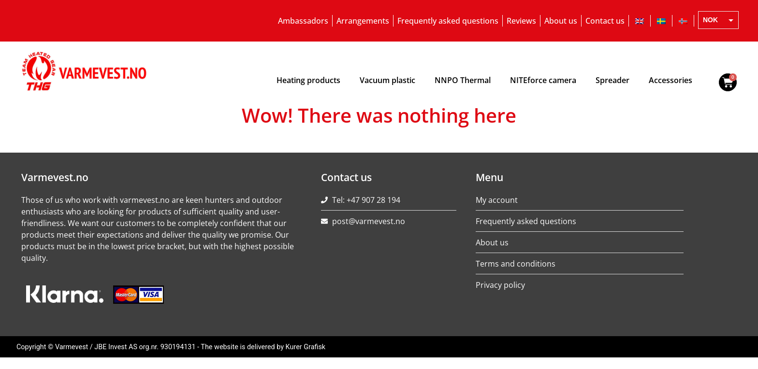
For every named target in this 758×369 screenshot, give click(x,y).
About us (560, 20)
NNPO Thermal (463, 80)
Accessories (670, 80)
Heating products (308, 80)
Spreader (612, 80)
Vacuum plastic (387, 80)
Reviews (521, 20)
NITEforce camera (543, 80)
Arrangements (362, 20)
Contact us (605, 20)
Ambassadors (303, 20)
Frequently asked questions (447, 20)
